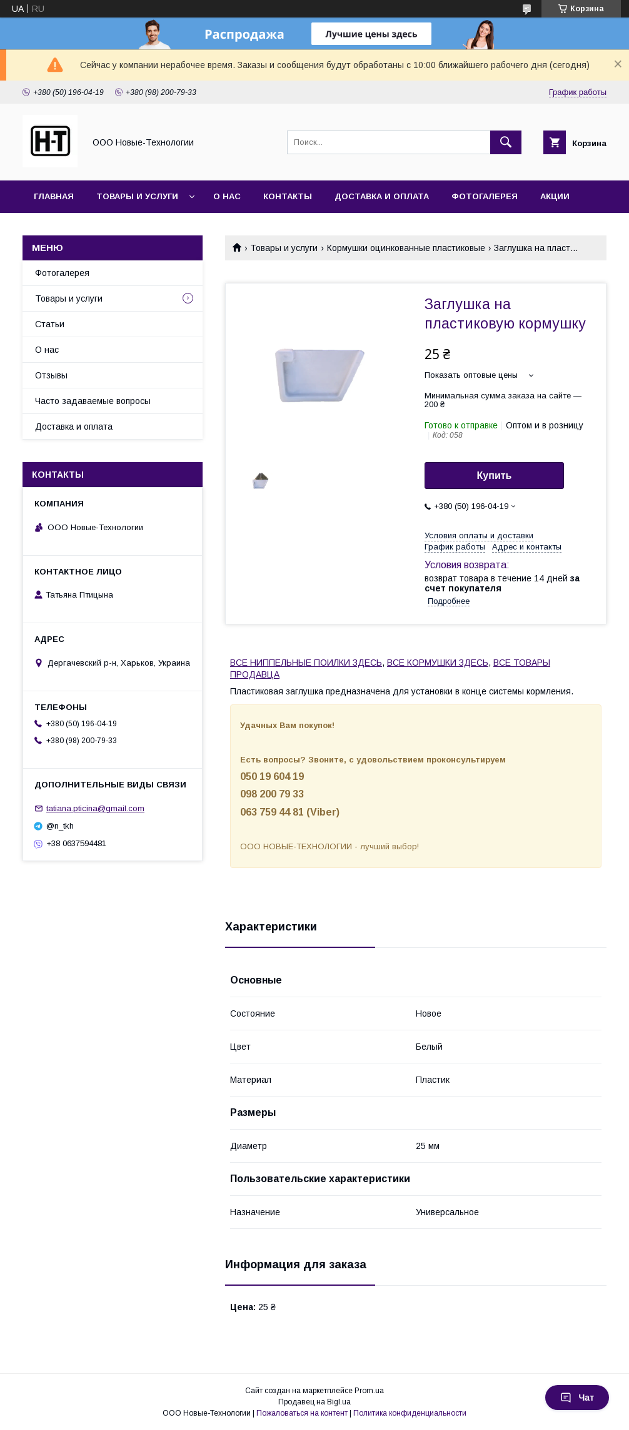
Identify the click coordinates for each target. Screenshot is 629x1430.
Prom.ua (369, 1390)
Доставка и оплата (382, 196)
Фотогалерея (484, 196)
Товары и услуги (137, 196)
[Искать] (505, 142)
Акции (555, 196)
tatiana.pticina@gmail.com (95, 808)
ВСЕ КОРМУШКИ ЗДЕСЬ (437, 663)
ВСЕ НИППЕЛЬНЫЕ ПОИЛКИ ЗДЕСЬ (306, 663)
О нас (227, 196)
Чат (577, 1397)
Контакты (287, 196)
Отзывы (51, 375)
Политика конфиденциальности (409, 1413)
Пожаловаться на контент (302, 1413)
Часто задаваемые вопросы (93, 401)
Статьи (49, 324)
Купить (494, 475)
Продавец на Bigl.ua (314, 1402)
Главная (54, 196)
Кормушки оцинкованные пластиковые (406, 248)
